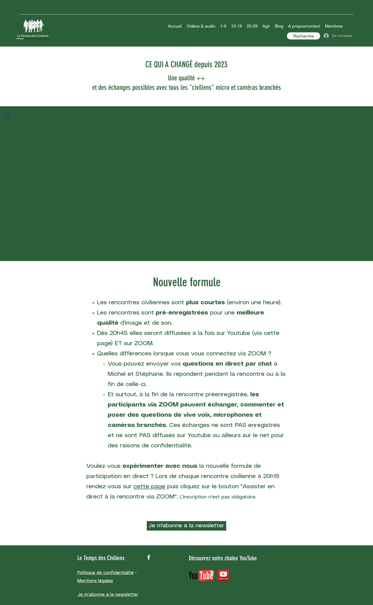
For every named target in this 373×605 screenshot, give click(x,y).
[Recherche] (303, 35)
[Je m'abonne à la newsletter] (186, 526)
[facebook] (148, 557)
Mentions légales (95, 581)
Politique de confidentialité (105, 573)
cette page (149, 486)
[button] (201, 26)
